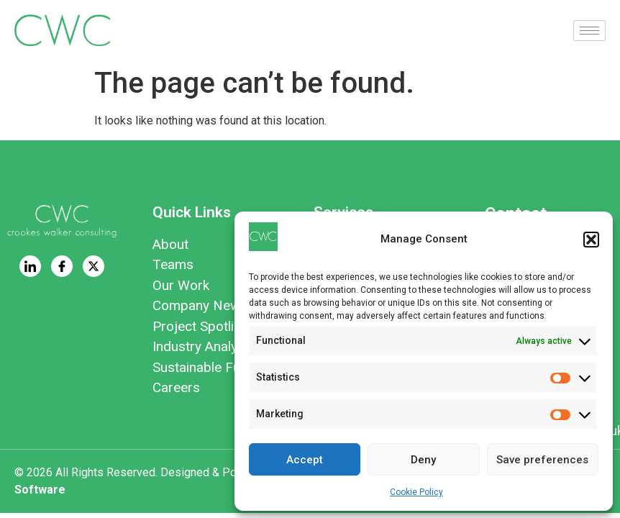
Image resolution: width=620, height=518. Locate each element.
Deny (423, 459)
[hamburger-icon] (589, 30)
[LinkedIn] (30, 266)
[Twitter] (93, 266)
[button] (591, 239)
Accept (304, 459)
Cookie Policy (416, 492)
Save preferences (542, 459)
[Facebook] (62, 266)
